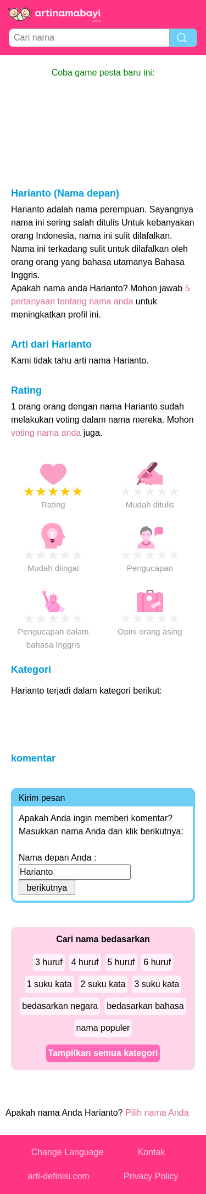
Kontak (151, 1152)
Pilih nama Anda (157, 1112)
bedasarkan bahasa (145, 1006)
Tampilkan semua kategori (103, 1053)
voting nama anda (46, 432)
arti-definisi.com (59, 1176)
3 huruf (49, 962)
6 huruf (157, 962)
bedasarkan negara (60, 1006)
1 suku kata (49, 984)
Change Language (67, 1152)
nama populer (103, 1028)
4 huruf (85, 962)
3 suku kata (156, 984)
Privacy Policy (151, 1176)
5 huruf (121, 962)
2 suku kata (103, 984)
